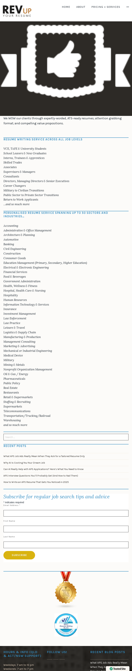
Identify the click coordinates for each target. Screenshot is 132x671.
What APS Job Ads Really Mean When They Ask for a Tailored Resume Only (44, 456)
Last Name (9, 537)
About (80, 6)
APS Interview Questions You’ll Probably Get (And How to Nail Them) (40, 475)
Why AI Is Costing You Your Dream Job (24, 462)
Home (66, 6)
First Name (9, 521)
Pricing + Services (105, 6)
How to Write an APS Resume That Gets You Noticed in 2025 (36, 482)
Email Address (11, 505)
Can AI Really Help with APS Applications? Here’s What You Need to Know (43, 469)
